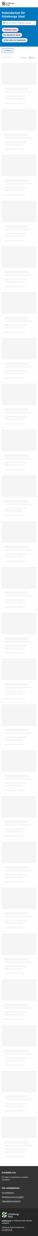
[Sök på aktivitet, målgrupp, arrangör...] (19, 23)
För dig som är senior (12, 35)
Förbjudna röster (10, 30)
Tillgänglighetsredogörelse (11, 1201)
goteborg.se (6, 1221)
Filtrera (7, 51)
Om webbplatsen (8, 1193)
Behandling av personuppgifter (13, 1197)
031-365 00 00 (7, 1230)
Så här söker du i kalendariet (15, 40)
